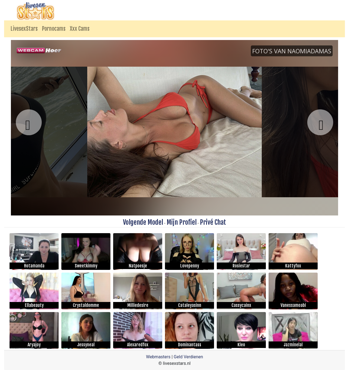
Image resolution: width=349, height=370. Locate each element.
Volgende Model (143, 222)
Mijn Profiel (182, 222)
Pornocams (53, 28)
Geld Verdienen (188, 356)
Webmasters (158, 356)
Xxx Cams (79, 28)
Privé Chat (213, 222)
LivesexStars (24, 28)
